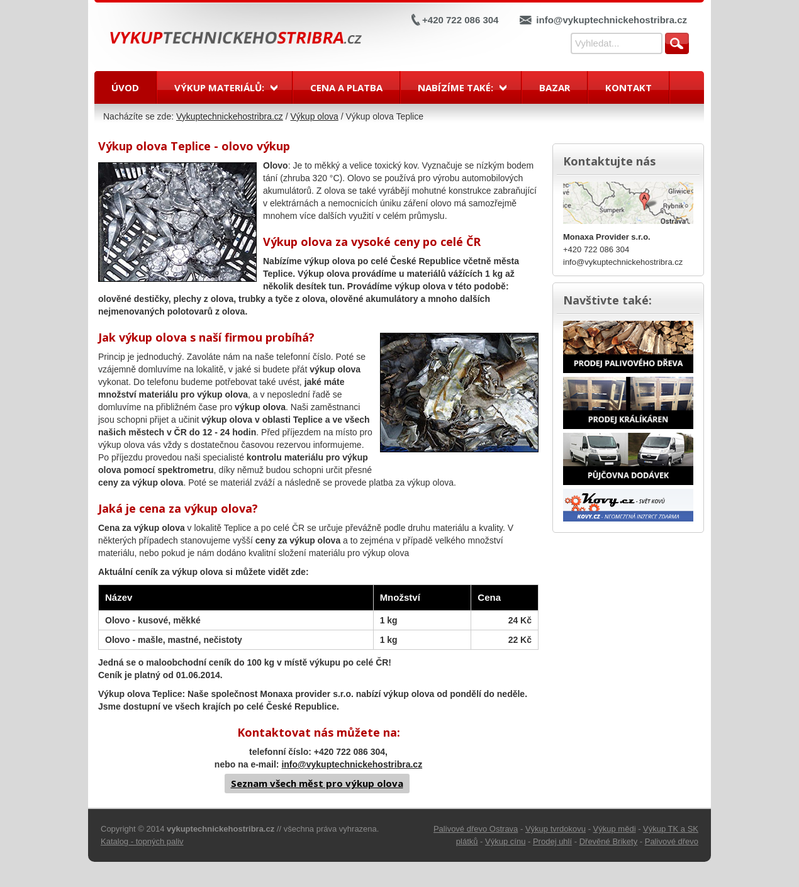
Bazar (554, 87)
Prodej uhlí (552, 841)
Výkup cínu (505, 841)
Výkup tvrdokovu (555, 829)
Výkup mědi (614, 829)
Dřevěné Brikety (608, 841)
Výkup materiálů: (219, 87)
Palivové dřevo (671, 841)
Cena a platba (346, 87)
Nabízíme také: (455, 87)
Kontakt (628, 87)
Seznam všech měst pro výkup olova (317, 783)
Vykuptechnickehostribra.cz (229, 116)
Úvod (125, 87)
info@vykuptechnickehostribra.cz (611, 19)
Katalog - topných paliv (142, 841)
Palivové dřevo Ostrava (475, 829)
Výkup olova (314, 116)
